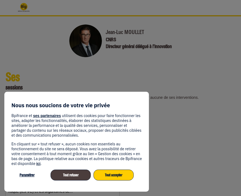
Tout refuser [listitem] (71, 175)
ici (38, 163)
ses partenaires (47, 116)
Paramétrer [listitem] (27, 175)
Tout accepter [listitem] (113, 175)
